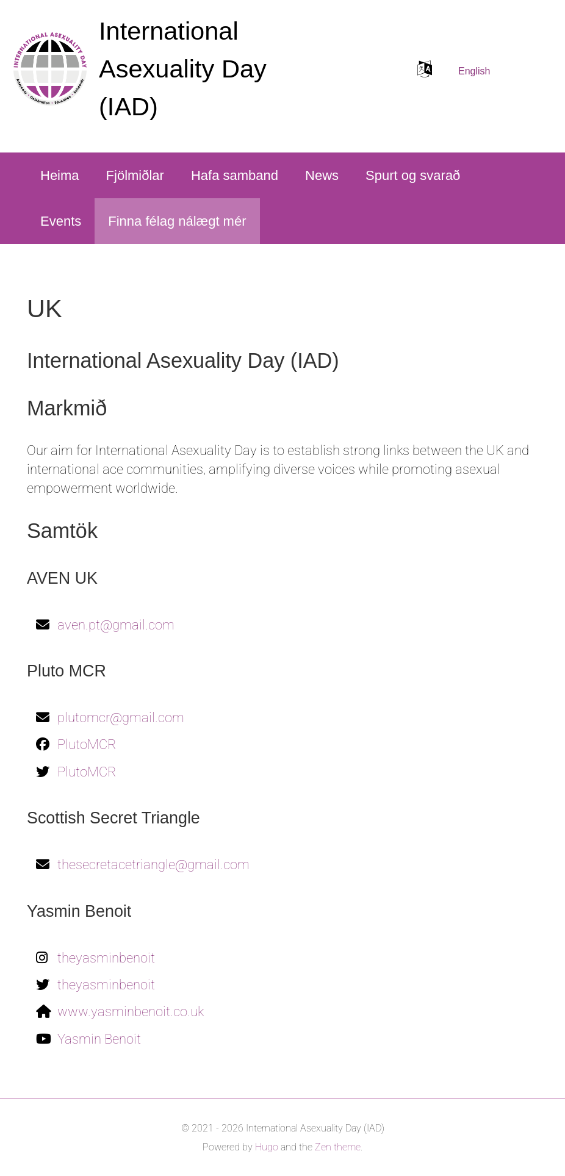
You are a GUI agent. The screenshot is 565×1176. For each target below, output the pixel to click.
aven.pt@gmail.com (116, 625)
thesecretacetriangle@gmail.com (153, 864)
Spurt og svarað (412, 175)
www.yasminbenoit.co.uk (130, 1011)
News (322, 175)
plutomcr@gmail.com (120, 717)
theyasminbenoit (106, 958)
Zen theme (338, 1147)
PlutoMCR (86, 744)
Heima (59, 175)
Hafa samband (234, 175)
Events (60, 221)
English (474, 71)
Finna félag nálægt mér (177, 221)
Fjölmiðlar (135, 175)
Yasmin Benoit (99, 1039)
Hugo (266, 1147)
